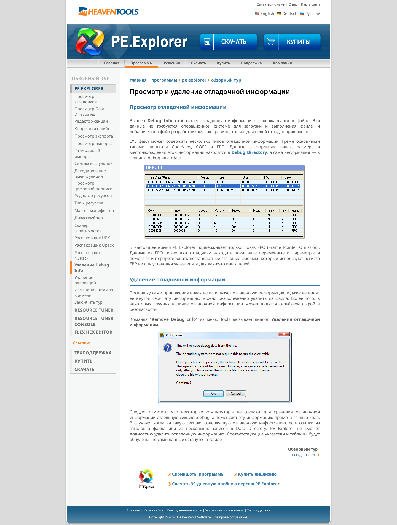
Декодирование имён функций (90, 173)
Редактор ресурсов (93, 195)
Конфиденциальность (184, 510)
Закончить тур (88, 302)
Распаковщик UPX (92, 237)
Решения (172, 62)
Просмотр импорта (93, 143)
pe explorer (194, 80)
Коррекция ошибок (93, 128)
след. (311, 454)
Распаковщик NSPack (87, 255)
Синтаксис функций (93, 163)
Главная (111, 62)
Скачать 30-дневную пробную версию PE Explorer (226, 483)
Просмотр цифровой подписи (93, 185)
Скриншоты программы (198, 474)
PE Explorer (89, 88)
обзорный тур (226, 80)
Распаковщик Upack (94, 245)
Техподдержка (93, 353)
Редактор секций (91, 121)
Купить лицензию (257, 474)
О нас (293, 4)
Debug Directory (249, 152)
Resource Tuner (94, 310)
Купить (223, 62)
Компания (282, 62)
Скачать (198, 62)
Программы (141, 62)
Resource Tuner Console (94, 321)
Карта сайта (311, 4)
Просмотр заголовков (85, 98)
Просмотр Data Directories (89, 111)
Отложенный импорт (87, 153)
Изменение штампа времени (93, 292)
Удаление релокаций (85, 280)
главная (138, 80)
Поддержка (251, 62)
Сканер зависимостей (88, 227)
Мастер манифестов (94, 210)
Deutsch (289, 13)
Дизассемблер (88, 217)
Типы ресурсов (88, 203)
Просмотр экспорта (93, 136)
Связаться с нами (271, 4)
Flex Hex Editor (93, 332)
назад (296, 454)
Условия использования (224, 510)
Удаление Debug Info (91, 267)
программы (164, 80)
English (267, 13)
